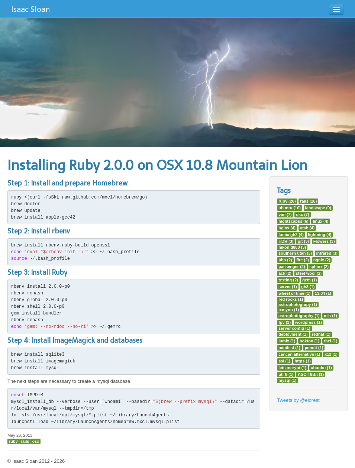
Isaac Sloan (30, 9)
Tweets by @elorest (298, 400)
